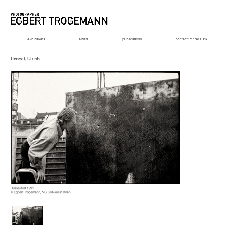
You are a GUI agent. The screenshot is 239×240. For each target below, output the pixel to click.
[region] (119, 148)
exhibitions (36, 39)
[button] (27, 215)
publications (132, 39)
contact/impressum (191, 39)
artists (84, 39)
